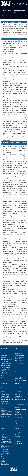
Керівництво (4, 355)
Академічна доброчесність (18, 412)
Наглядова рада (5, 361)
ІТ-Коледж (17, 369)
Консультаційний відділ (20, 373)
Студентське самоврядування (5, 394)
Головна (4, 15)
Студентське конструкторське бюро (6, 411)
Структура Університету (6, 359)
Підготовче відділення (20, 375)
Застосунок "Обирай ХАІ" (20, 380)
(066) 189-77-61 (18, 439)
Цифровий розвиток (19, 425)
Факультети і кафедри (20, 387)
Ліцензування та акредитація (18, 394)
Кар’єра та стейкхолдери (7, 399)
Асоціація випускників (6, 375)
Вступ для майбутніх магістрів (19, 361)
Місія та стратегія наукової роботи (5, 464)
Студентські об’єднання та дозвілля (7, 407)
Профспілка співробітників (4, 373)
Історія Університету (6, 379)
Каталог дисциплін (19, 419)
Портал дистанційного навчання (6, 390)
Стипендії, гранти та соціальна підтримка (6, 397)
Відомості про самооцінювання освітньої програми (19, 416)
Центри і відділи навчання (21, 404)
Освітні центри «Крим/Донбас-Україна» (20, 377)
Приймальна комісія (19, 371)
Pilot (16, 423)
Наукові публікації (5, 449)
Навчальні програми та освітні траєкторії (20, 390)
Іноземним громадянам (20, 367)
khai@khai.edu (18, 441)
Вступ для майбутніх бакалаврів (19, 358)
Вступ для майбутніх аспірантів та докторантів (21, 364)
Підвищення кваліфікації (20, 409)
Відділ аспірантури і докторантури (5, 436)
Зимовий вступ (18, 353)
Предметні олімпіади (19, 355)
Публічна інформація (5, 367)
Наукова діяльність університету (5, 433)
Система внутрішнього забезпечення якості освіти (20, 401)
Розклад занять (4, 401)
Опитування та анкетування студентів (6, 414)
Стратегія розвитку (5, 365)
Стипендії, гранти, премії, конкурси (6, 457)
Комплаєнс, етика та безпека (5, 370)
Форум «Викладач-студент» (5, 417)
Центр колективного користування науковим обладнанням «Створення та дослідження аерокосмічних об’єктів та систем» (7, 444)
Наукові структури (5, 439)
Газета (2, 377)
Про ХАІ (3, 353)
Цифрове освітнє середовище (19, 407)
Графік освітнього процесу (19, 397)
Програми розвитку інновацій (5, 460)
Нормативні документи (6, 363)
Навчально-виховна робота (5, 404)
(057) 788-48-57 (18, 436)
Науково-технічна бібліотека (5, 454)
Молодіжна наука (5, 451)
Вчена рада (3, 357)
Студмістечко (4, 387)
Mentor (16, 421)
